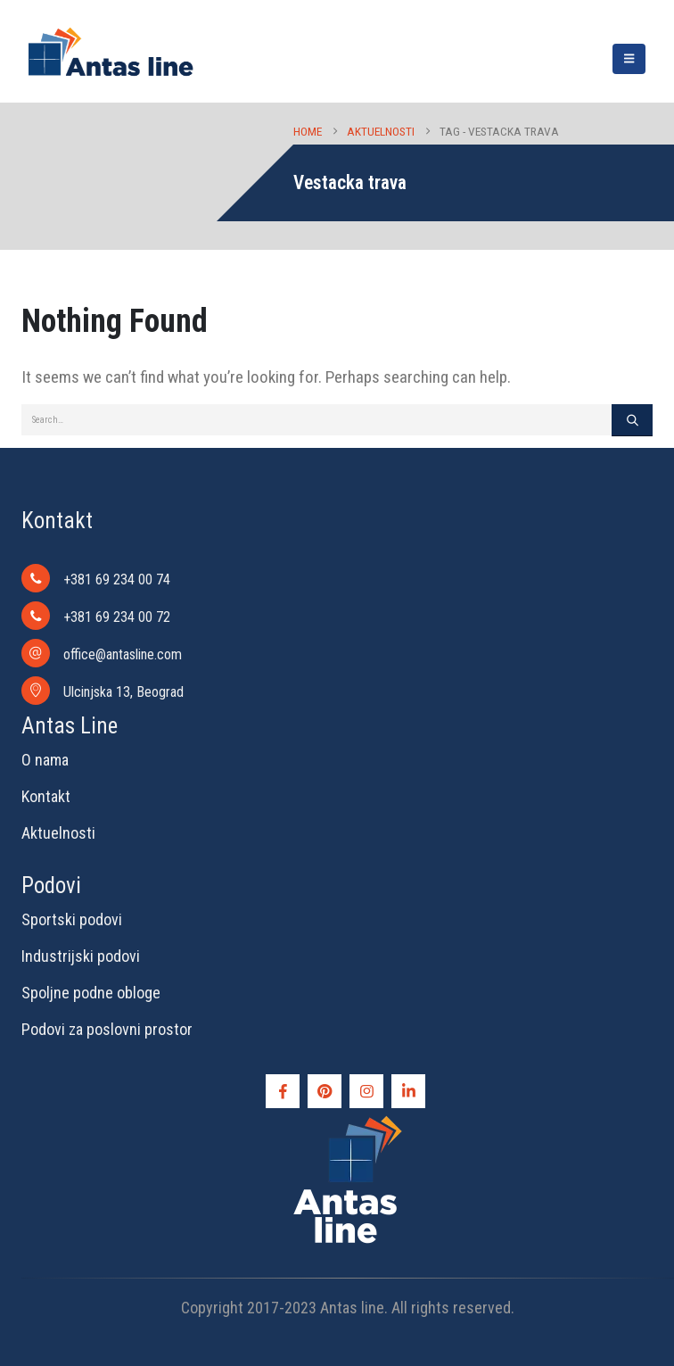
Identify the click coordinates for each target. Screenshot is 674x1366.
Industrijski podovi (80, 956)
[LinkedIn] (408, 1091)
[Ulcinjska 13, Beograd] (347, 690)
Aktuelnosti (58, 833)
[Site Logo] (110, 51)
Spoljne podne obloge (90, 992)
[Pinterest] (324, 1091)
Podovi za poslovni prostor (107, 1029)
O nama (45, 759)
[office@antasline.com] (347, 653)
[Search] (632, 420)
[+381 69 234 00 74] (347, 578)
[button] (628, 59)
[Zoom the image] (348, 1120)
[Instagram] (366, 1091)
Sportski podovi (71, 919)
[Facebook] (283, 1091)
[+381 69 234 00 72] (347, 615)
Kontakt (45, 796)
